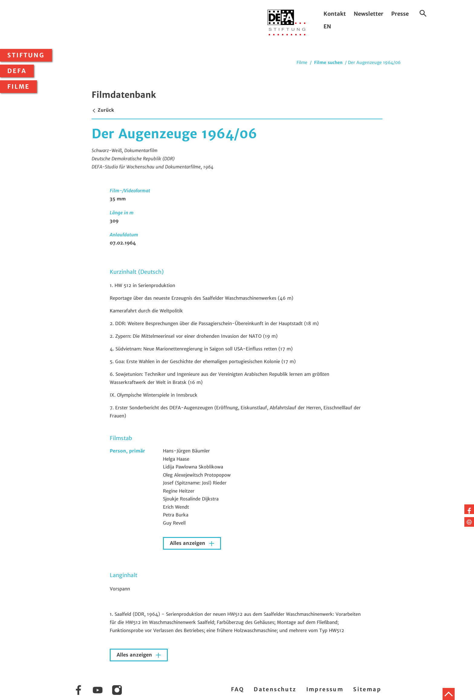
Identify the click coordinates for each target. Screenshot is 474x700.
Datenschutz (275, 689)
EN (327, 26)
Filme (18, 87)
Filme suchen (328, 62)
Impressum (325, 689)
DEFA (17, 71)
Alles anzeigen (188, 543)
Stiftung (26, 55)
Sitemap (367, 689)
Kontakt (334, 13)
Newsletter (368, 13)
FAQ (237, 689)
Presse (400, 13)
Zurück (103, 110)
